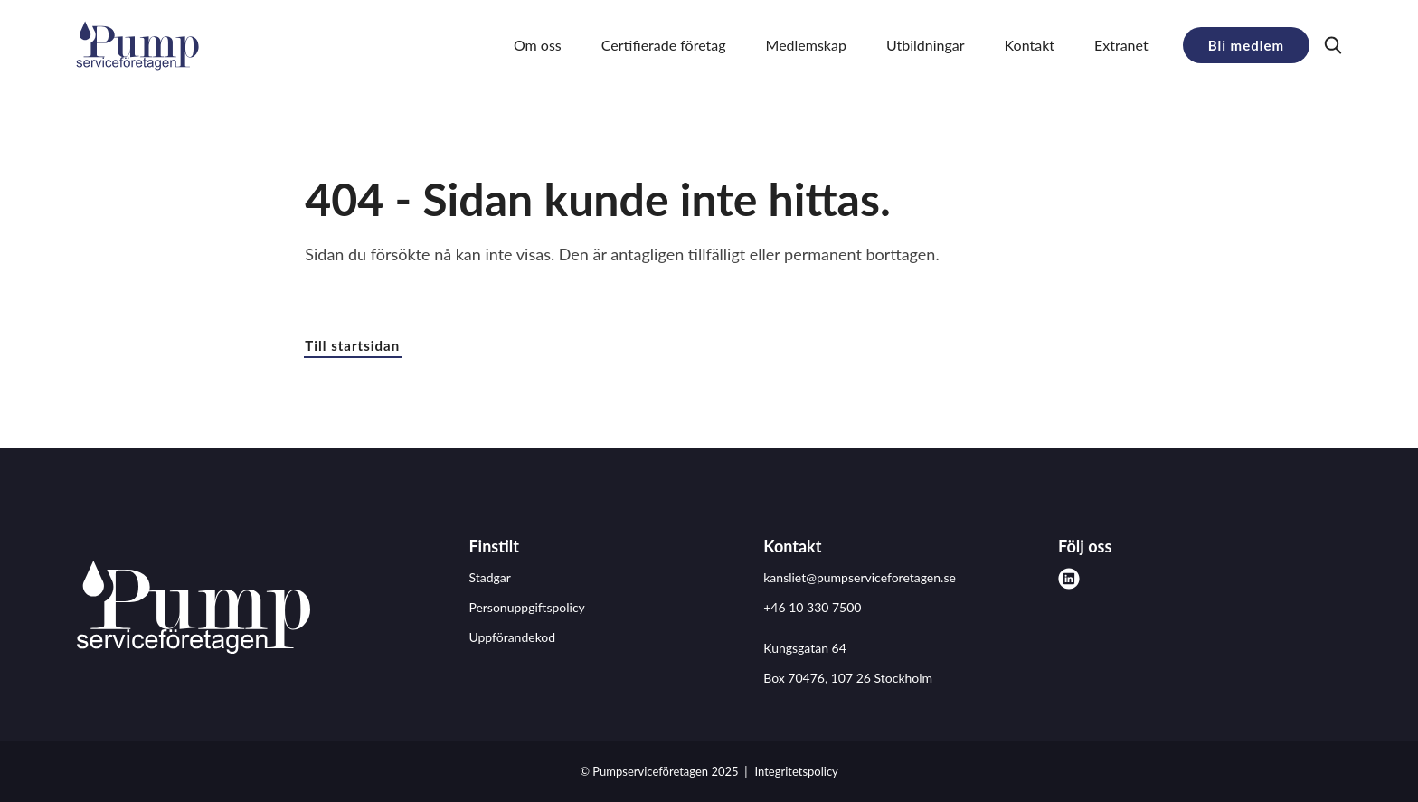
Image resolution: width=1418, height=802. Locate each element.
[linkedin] (1069, 579)
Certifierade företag (663, 44)
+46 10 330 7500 (812, 607)
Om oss (538, 44)
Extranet (1121, 44)
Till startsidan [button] (352, 345)
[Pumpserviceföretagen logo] (193, 610)
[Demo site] (137, 45)
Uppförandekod (511, 637)
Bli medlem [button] (1246, 45)
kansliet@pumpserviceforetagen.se (859, 577)
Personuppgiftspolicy (526, 607)
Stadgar (489, 577)
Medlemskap (806, 44)
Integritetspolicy (796, 771)
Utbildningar (925, 44)
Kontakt (1029, 44)
